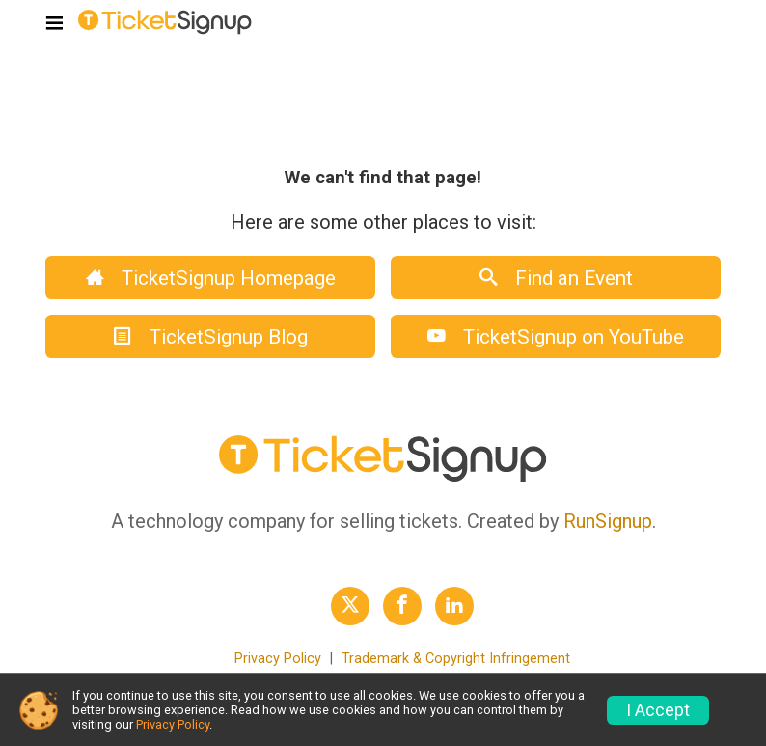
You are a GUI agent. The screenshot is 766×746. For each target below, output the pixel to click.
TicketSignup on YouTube (555, 336)
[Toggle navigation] (54, 24)
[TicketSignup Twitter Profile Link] (350, 606)
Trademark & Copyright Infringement (456, 658)
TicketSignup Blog (211, 336)
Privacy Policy (277, 658)
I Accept (658, 710)
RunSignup (607, 521)
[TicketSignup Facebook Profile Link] (402, 606)
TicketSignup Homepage (211, 278)
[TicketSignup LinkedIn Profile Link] (454, 606)
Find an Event (556, 278)
